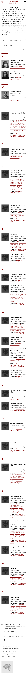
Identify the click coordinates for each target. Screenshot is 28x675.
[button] (25, 40)
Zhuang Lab (19, 612)
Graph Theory (20, 324)
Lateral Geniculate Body (17, 531)
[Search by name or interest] (14, 40)
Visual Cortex (18, 330)
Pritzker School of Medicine (11, 648)
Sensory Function (18, 123)
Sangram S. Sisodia (18, 547)
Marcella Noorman (16, 403)
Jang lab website (21, 249)
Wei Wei (14, 568)
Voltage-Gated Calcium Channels (18, 126)
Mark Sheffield (16, 496)
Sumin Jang (14, 234)
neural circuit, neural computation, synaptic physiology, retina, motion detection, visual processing (18, 578)
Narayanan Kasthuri (18, 274)
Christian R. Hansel (18, 205)
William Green (16, 170)
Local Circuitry (14, 326)
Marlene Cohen (16, 61)
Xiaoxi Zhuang (14, 597)
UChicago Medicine (8, 653)
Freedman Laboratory (16, 155)
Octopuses (13, 477)
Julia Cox (13, 72)
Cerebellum (19, 212)
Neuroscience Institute (9, 651)
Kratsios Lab (19, 303)
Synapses (13, 188)
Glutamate (19, 182)
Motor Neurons (19, 244)
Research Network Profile (17, 68)
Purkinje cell (20, 215)
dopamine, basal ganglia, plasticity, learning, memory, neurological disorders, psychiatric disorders (18, 607)
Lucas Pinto (14, 443)
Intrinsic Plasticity (15, 214)
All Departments (6, 45)
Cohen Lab (19, 66)
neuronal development (17, 299)
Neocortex (13, 215)
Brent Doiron (16, 92)
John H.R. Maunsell (18, 349)
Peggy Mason (16, 338)
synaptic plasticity (15, 512)
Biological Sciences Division (11, 646)
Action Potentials (21, 120)
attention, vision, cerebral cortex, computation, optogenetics (18, 360)
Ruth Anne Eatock (17, 113)
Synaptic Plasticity (15, 217)
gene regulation (14, 295)
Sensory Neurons (15, 124)
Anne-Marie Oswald (16, 423)
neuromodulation (21, 509)
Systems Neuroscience (16, 479)
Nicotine (19, 185)
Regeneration (20, 477)
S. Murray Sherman (18, 521)
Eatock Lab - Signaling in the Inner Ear (17, 134)
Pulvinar (12, 532)
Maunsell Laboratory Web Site (16, 364)
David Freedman (17, 149)
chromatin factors (21, 294)
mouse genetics (14, 298)
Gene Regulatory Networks (16, 296)
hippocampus (14, 508)
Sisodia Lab (19, 554)
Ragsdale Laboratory (16, 481)
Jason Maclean (16, 317)
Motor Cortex (19, 327)
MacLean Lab (20, 332)
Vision (17, 537)
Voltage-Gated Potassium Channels (18, 128)
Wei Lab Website (21, 583)
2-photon (18, 503)
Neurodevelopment (15, 247)
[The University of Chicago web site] (2, 2)
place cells (21, 511)
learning (21, 508)
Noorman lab (20, 409)
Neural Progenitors (15, 246)
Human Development (15, 242)
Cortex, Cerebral (20, 529)
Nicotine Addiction (15, 186)
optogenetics (14, 511)
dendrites (20, 506)
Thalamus (17, 534)
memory (12, 509)
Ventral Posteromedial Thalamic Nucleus (17, 535)
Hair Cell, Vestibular (15, 121)
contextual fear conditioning (14, 506)
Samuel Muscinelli (16, 370)
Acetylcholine (20, 178)
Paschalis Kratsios (17, 285)
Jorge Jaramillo (16, 254)
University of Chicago (9, 656)
